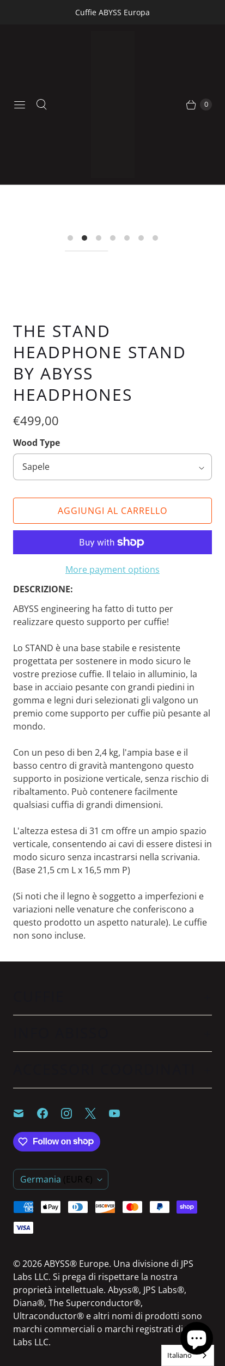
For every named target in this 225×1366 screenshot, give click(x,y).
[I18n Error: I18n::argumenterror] (86, 251)
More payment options (112, 569)
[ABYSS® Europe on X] (97, 1113)
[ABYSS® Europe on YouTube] (121, 1113)
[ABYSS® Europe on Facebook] (49, 1113)
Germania (56, 1179)
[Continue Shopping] (198, 104)
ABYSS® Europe (76, 1264)
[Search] (41, 104)
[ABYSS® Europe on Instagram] (73, 1113)
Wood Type (36, 443)
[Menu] (20, 104)
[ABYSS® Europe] (113, 104)
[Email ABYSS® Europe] (25, 1113)
